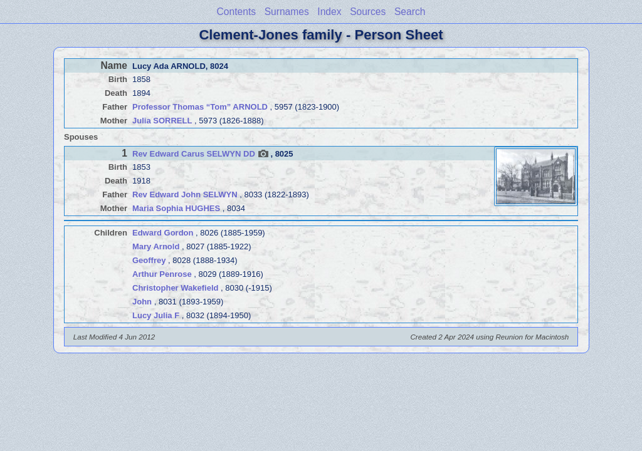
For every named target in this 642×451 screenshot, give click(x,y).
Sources (368, 11)
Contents (236, 11)
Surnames (287, 11)
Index (329, 11)
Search (409, 11)
